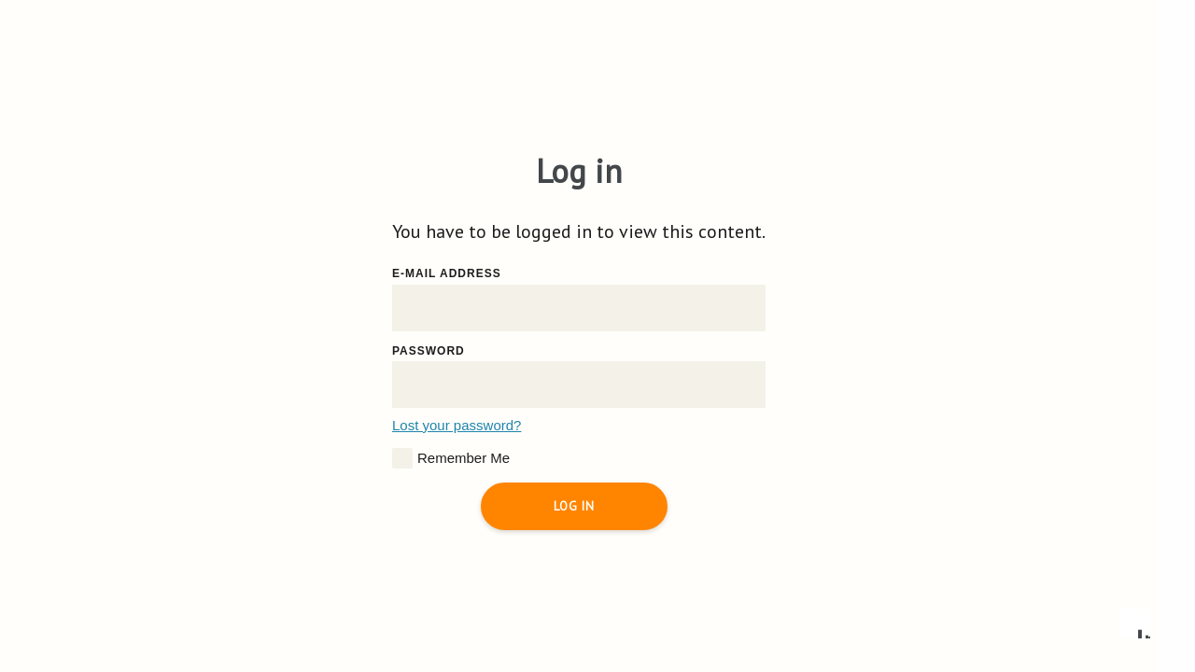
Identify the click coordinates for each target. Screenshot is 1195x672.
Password (428, 350)
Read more (781, 442)
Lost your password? (456, 425)
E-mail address (446, 273)
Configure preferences (733, 559)
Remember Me (451, 458)
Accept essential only (896, 559)
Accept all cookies (1059, 559)
